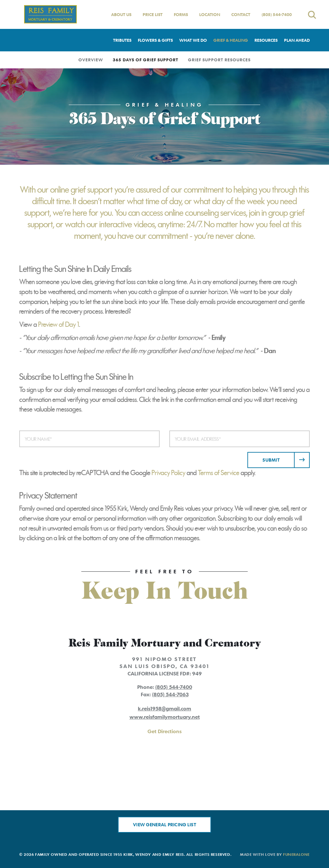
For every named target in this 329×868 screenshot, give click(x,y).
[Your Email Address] (239, 438)
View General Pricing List (164, 824)
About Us (121, 14)
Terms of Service (218, 473)
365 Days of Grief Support (145, 60)
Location (209, 14)
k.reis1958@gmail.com (164, 708)
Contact (240, 14)
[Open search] (312, 14)
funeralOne (296, 854)
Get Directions (164, 731)
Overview (90, 60)
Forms (181, 14)
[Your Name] (89, 438)
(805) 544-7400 (277, 14)
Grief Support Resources (219, 60)
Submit (271, 460)
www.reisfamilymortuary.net (164, 717)
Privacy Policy (168, 473)
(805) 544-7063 (170, 694)
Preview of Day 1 (58, 324)
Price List (153, 14)
